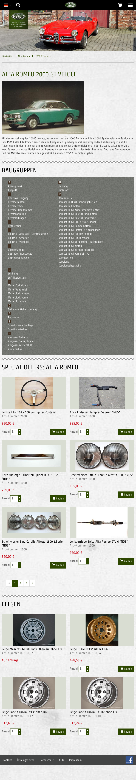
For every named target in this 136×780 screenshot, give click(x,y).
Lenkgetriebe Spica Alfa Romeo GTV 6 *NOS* (99, 541)
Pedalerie (13, 317)
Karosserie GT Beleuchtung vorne (77, 217)
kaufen (59, 431)
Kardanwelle (65, 198)
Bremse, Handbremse (20, 209)
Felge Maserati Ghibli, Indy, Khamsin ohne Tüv (32, 649)
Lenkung (13, 273)
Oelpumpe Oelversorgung (22, 309)
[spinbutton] (14, 432)
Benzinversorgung (18, 198)
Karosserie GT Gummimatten (74, 225)
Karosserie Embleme (70, 206)
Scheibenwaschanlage (20, 325)
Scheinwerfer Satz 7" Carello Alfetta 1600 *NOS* (101, 475)
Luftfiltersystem (17, 277)
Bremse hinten (16, 201)
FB (129, 760)
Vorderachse (15, 349)
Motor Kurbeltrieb (18, 285)
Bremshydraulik (17, 213)
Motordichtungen (17, 301)
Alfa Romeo (24, 56)
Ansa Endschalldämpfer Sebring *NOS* (95, 412)
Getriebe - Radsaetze (20, 253)
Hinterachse (65, 190)
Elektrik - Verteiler (18, 241)
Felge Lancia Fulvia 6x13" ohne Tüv (24, 712)
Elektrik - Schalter (18, 237)
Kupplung (63, 261)
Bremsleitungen (17, 217)
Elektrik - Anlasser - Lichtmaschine (28, 233)
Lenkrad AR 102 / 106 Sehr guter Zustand (29, 412)
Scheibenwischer (17, 329)
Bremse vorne (16, 206)
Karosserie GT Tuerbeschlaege (75, 233)
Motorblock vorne (18, 297)
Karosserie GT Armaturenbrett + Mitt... (80, 209)
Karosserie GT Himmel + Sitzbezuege (79, 229)
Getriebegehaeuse (18, 257)
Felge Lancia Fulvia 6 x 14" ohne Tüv (93, 712)
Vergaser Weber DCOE (20, 345)
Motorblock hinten (18, 293)
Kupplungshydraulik (69, 265)
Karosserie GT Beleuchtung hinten (77, 213)
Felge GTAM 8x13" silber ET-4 (89, 649)
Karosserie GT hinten (70, 245)
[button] (18, 2)
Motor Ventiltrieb (17, 289)
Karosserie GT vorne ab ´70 (73, 253)
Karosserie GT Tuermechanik (74, 237)
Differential (14, 225)
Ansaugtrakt (15, 186)
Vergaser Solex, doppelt (21, 341)
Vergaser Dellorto (18, 337)
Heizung (63, 186)
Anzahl (11, 432)
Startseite (7, 56)
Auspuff (12, 190)
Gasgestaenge (16, 249)
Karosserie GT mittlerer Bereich (76, 249)
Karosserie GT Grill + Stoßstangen (77, 221)
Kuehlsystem (65, 257)
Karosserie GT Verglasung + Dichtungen (80, 241)
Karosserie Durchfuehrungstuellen (77, 201)
